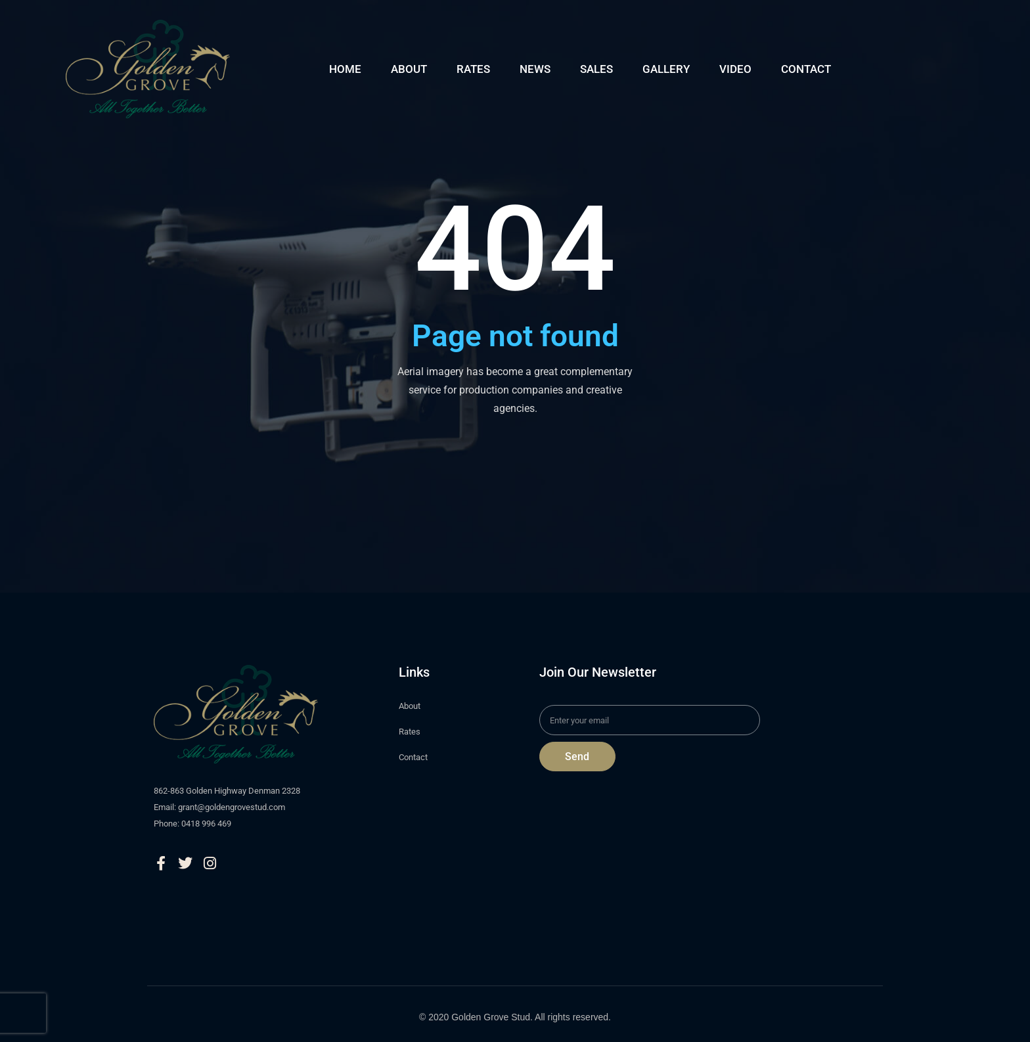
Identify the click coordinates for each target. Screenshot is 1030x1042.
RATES (473, 69)
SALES (596, 69)
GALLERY (666, 69)
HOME (345, 69)
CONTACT (806, 69)
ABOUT (409, 69)
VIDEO (735, 69)
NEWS (535, 69)
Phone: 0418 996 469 (192, 823)
